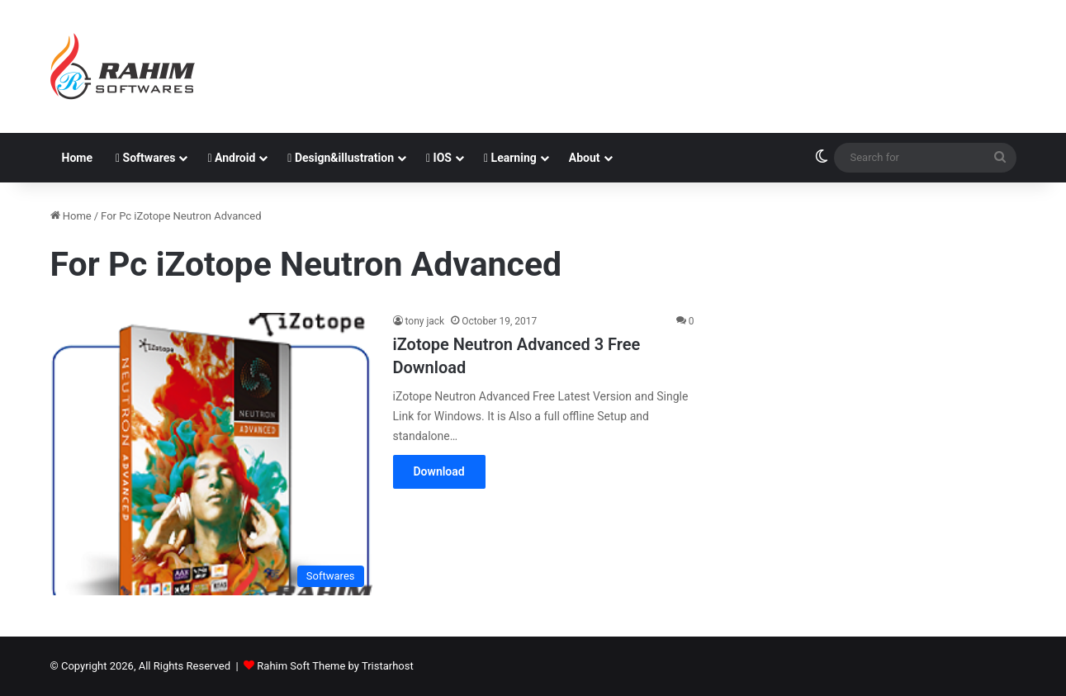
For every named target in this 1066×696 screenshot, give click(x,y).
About (584, 157)
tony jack (425, 321)
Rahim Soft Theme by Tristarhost (335, 666)
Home (77, 157)
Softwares (145, 157)
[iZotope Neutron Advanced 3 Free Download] (211, 454)
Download (439, 471)
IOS (439, 157)
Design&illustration (340, 157)
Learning (510, 157)
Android (231, 157)
